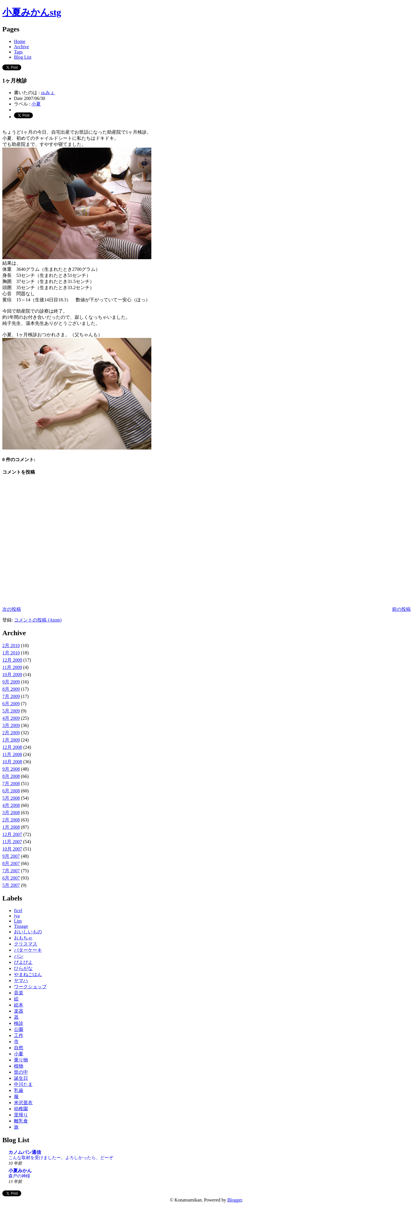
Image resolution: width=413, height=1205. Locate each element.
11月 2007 (12, 841)
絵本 (18, 1004)
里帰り (21, 1114)
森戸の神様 (19, 1175)
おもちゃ (23, 937)
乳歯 (18, 1090)
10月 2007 (12, 848)
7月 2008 (11, 783)
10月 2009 (12, 674)
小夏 (36, 103)
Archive (21, 46)
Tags (18, 51)
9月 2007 (11, 856)
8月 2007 (11, 863)
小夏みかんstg (31, 12)
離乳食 (21, 1120)
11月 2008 (12, 754)
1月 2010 (11, 652)
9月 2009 (11, 681)
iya (17, 915)
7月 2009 (11, 696)
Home (19, 41)
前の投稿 (401, 609)
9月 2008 (11, 769)
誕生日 (21, 1078)
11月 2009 (12, 667)
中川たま (23, 1084)
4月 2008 (11, 805)
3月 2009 (11, 725)
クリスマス (25, 943)
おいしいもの (28, 931)
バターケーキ (28, 950)
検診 (18, 1023)
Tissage (21, 926)
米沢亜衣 (23, 1102)
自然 (18, 1047)
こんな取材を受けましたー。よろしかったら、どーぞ (60, 1157)
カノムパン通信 (24, 1152)
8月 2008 (11, 776)
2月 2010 (11, 645)
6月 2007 (11, 877)
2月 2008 (11, 819)
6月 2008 (11, 790)
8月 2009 (11, 689)
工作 (18, 1035)
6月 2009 (11, 703)
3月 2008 (11, 812)
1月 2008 (11, 827)
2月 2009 (11, 732)
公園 (18, 1029)
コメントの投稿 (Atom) (37, 619)
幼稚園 (21, 1108)
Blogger (234, 1199)
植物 (18, 1065)
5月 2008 (11, 798)
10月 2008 (12, 761)
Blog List (22, 57)
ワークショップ (30, 986)
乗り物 (21, 1059)
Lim (18, 920)
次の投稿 (11, 609)
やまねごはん (28, 974)
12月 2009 (12, 660)
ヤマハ (21, 980)
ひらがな (23, 968)
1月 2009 (11, 739)
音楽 (18, 992)
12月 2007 (12, 834)
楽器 (18, 1011)
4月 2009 (11, 718)
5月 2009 (11, 710)
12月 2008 (12, 747)
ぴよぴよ (23, 962)
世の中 (21, 1072)
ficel (18, 910)
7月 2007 (11, 870)
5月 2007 (11, 885)
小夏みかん (20, 1170)
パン (18, 956)
